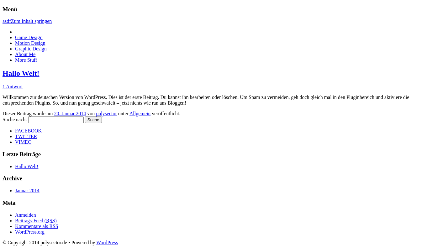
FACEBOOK (28, 130)
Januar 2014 (27, 190)
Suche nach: (15, 119)
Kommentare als (36, 226)
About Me (25, 54)
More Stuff (26, 60)
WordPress (107, 242)
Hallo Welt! (21, 73)
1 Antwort (13, 86)
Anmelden (25, 215)
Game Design (29, 37)
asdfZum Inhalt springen (27, 21)
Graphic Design (31, 48)
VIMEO (23, 142)
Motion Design (30, 43)
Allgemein (140, 113)
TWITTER (26, 136)
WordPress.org (30, 232)
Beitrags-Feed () (36, 220)
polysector (106, 113)
